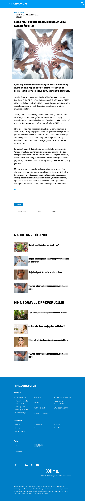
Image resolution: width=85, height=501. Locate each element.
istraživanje (22, 211)
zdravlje (54, 211)
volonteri (39, 211)
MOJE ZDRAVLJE (20, 397)
